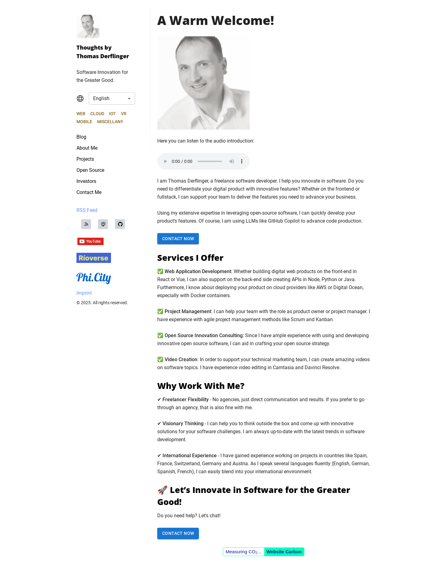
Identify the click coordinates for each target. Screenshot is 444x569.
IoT (112, 113)
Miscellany (110, 121)
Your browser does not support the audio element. (203, 161)
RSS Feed (86, 210)
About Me (86, 148)
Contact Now (178, 238)
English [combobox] (101, 98)
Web (80, 113)
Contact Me (88, 192)
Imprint (84, 293)
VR (123, 113)
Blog (81, 137)
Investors (86, 181)
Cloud (97, 113)
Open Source (90, 170)
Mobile (84, 121)
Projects (85, 159)
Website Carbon (284, 551)
